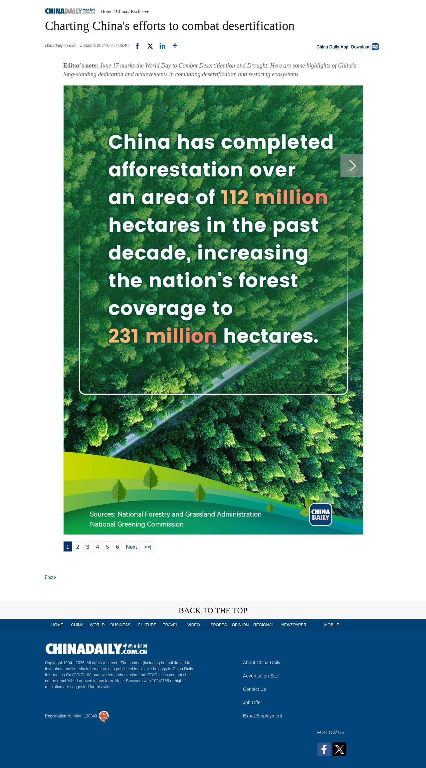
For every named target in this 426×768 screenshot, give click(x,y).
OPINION (240, 625)
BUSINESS (120, 625)
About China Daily (261, 662)
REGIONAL (263, 625)
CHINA (77, 625)
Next (131, 547)
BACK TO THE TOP (213, 610)
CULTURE (147, 625)
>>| (147, 547)
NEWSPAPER (293, 625)
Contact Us (254, 689)
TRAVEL (170, 625)
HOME (57, 625)
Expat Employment (262, 715)
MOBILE (331, 625)
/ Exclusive (138, 11)
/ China (120, 11)
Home (106, 11)
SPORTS (218, 625)
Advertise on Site (260, 676)
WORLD (97, 625)
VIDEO (193, 625)
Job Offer (252, 702)
